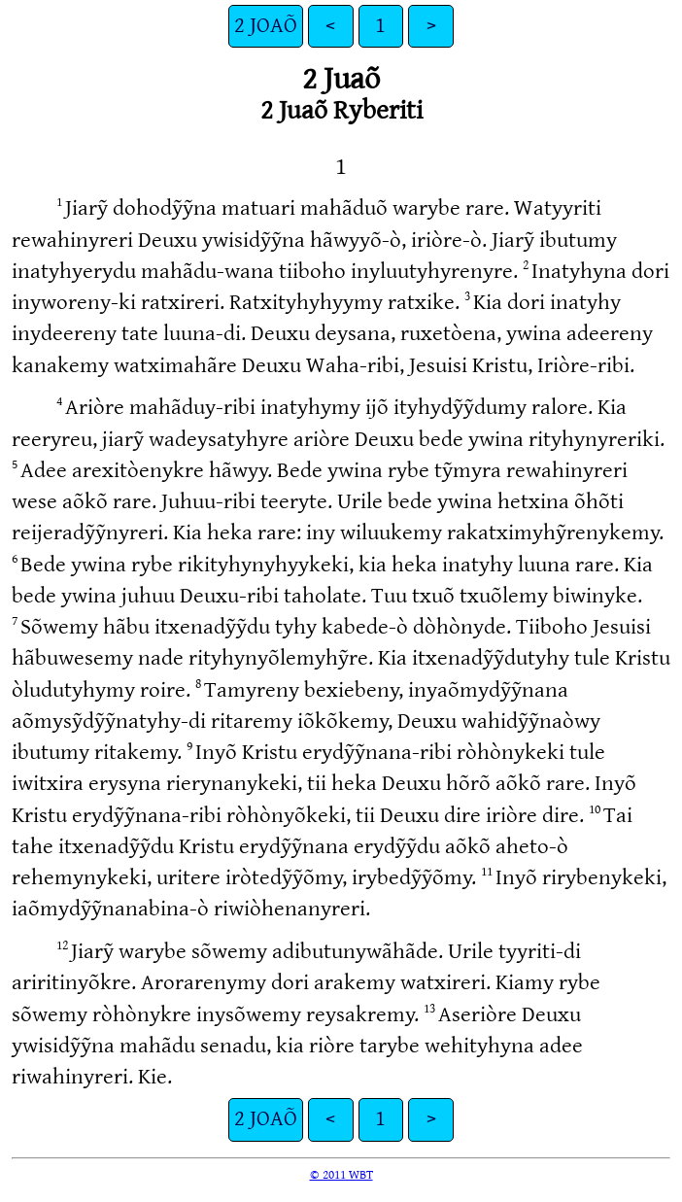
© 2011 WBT (341, 1175)
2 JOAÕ (265, 26)
